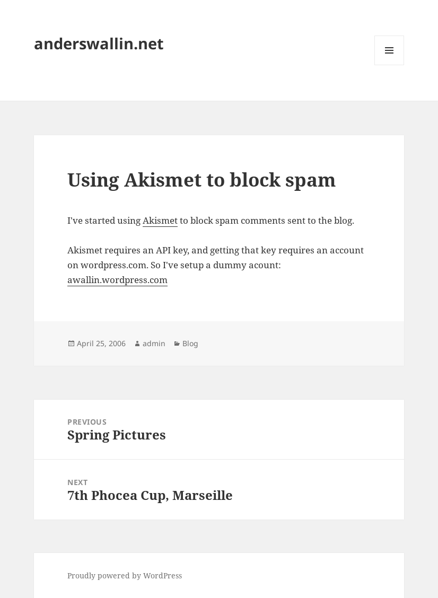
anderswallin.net (99, 43)
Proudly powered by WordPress (124, 575)
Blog (190, 343)
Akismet (160, 220)
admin (154, 343)
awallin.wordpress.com (117, 280)
